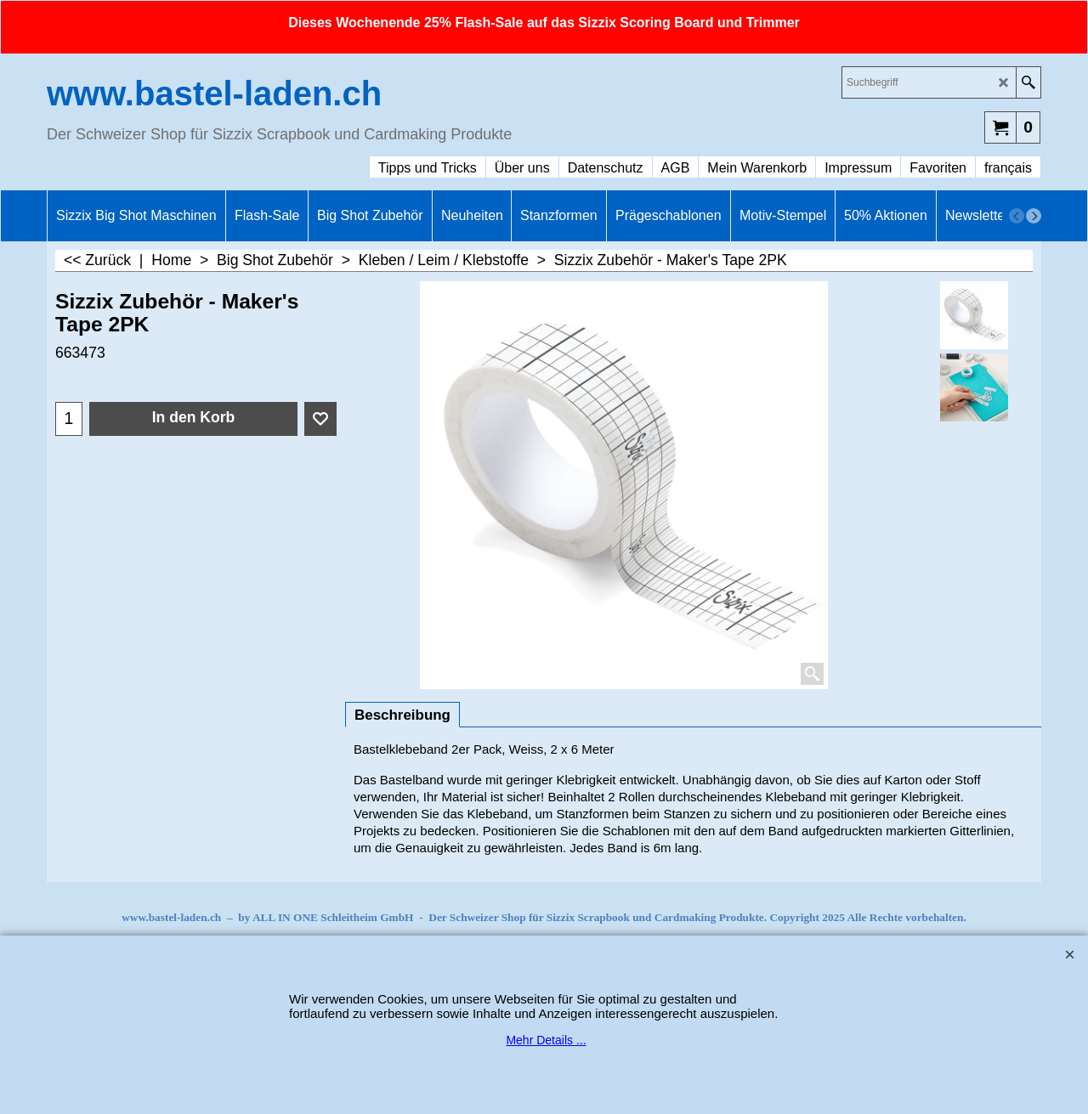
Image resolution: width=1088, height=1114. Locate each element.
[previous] (1016, 215)
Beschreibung (402, 715)
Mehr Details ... (546, 1040)
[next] (1033, 215)
